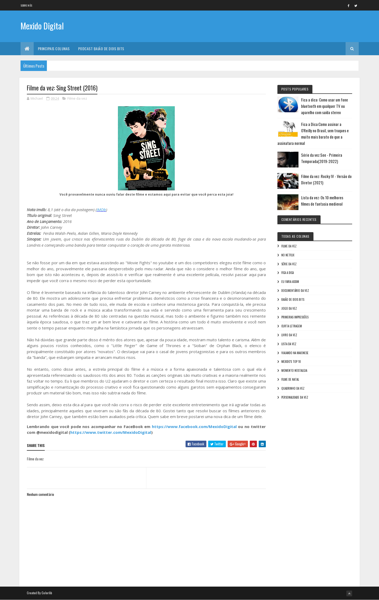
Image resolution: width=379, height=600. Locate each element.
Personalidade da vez (294, 397)
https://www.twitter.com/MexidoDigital (110, 432)
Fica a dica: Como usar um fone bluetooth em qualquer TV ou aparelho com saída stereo (324, 106)
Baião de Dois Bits (292, 299)
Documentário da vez (295, 290)
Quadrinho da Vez (293, 388)
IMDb (101, 209)
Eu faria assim (290, 281)
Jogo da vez (289, 308)
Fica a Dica (287, 273)
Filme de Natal (290, 379)
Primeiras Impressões (294, 317)
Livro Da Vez (289, 335)
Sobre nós (26, 5)
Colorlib (47, 593)
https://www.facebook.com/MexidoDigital (194, 426)
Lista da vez (288, 344)
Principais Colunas (54, 48)
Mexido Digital (42, 25)
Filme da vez (77, 98)
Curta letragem (291, 326)
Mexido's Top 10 (291, 361)
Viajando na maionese (294, 353)
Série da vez (289, 264)
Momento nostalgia (294, 370)
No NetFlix (287, 255)
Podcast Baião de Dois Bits (101, 48)
